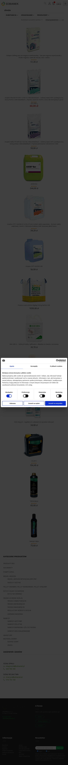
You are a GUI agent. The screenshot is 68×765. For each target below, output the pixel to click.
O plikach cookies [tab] (56, 366)
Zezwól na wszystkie (55, 403)
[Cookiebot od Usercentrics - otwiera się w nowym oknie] (57, 360)
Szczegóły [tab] (33, 366)
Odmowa (13, 403)
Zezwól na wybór (34, 403)
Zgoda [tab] (12, 366)
